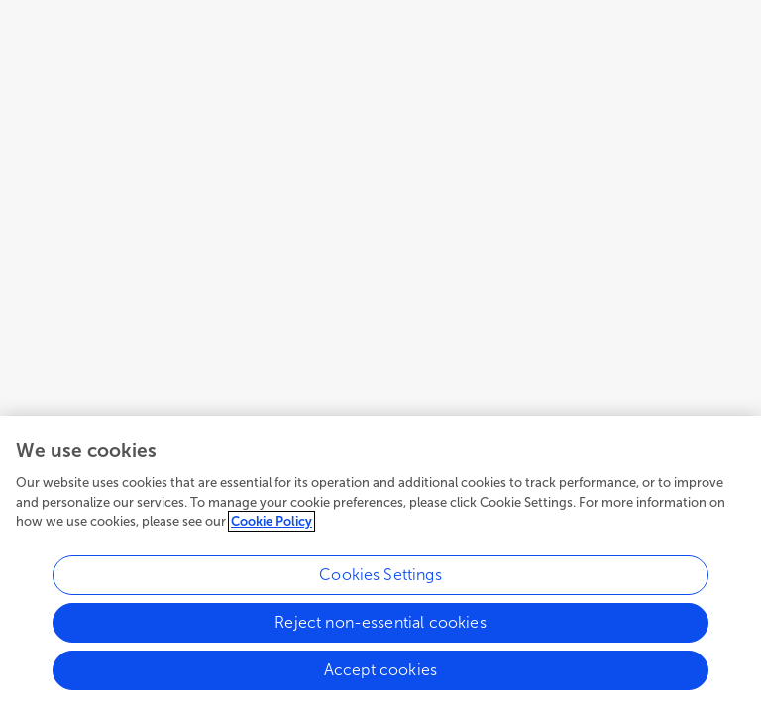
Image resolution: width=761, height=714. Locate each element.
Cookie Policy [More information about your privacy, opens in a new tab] (271, 521)
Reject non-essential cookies (380, 622)
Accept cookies (380, 669)
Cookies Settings (380, 574)
